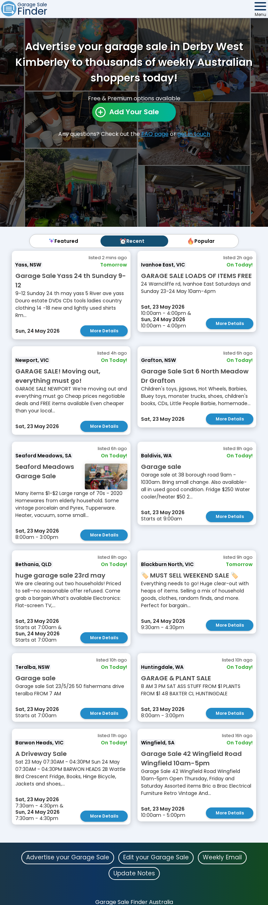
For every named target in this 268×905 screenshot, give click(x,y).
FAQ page (155, 134)
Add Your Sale (134, 112)
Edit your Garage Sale (156, 857)
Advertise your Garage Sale (67, 857)
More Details (104, 331)
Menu (260, 14)
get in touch (193, 134)
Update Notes (134, 873)
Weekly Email (222, 857)
